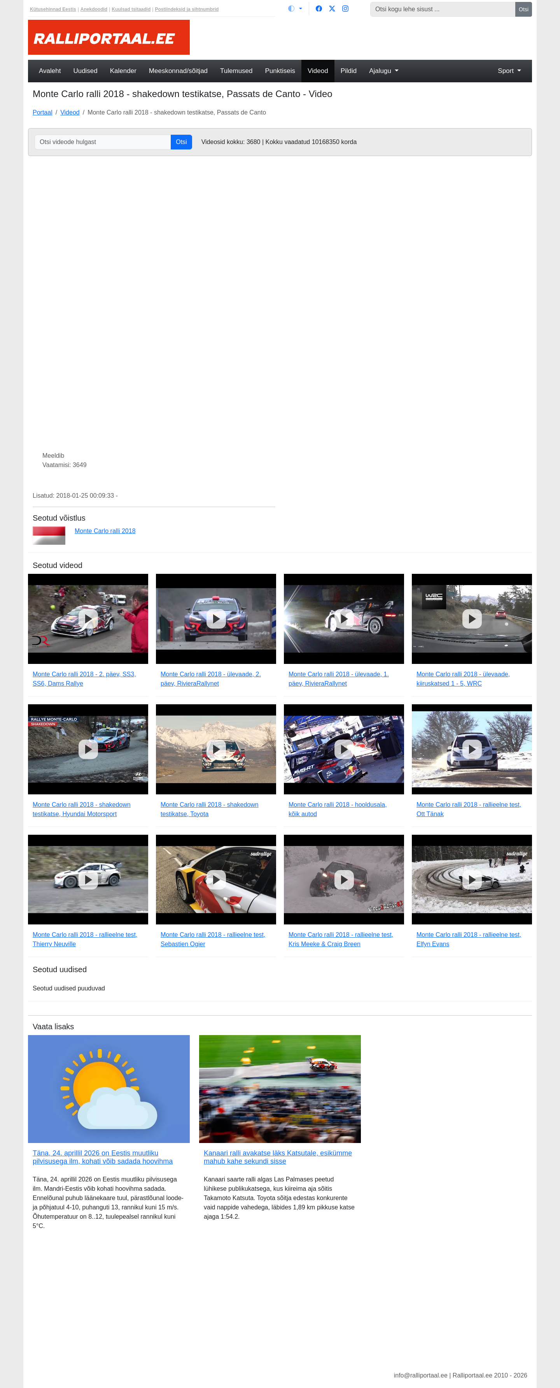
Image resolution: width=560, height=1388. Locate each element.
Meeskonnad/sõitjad (178, 71)
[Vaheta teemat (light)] (295, 8)
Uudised (85, 71)
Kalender (123, 71)
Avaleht (50, 71)
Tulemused (236, 71)
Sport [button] (506, 71)
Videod (318, 71)
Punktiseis (280, 71)
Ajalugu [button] (381, 71)
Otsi (523, 9)
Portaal (42, 112)
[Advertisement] (365, 37)
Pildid (349, 71)
